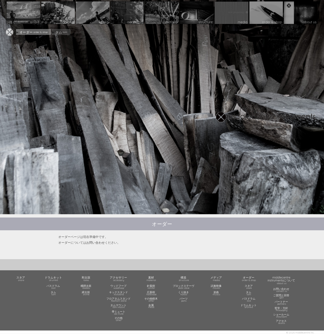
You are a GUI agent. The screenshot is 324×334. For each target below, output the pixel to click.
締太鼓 (86, 293)
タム (53, 293)
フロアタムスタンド (119, 299)
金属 (151, 306)
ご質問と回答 (281, 296)
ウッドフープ (119, 286)
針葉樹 (151, 286)
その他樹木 (151, 299)
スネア (249, 286)
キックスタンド (119, 293)
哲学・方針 (281, 309)
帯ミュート (119, 312)
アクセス (281, 321)
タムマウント (119, 306)
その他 (119, 318)
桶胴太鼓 (86, 286)
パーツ (184, 299)
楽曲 (216, 293)
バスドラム (53, 286)
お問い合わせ (95, 243)
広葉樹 (151, 293)
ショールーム (281, 315)
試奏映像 (216, 286)
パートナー (281, 302)
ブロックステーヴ (184, 286)
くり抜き (184, 293)
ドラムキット (249, 306)
